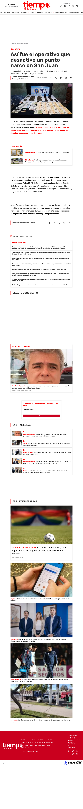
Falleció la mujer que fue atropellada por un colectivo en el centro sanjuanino (39, 269)
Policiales (48, 13)
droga (22, 236)
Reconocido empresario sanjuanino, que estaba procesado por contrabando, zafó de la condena (41, 264)
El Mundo (40, 13)
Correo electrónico (28, 409)
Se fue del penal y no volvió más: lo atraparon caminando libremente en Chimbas (40, 285)
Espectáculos (74, 13)
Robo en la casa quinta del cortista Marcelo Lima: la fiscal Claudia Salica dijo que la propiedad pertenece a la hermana (40, 274)
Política (7, 13)
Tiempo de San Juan (16, 43)
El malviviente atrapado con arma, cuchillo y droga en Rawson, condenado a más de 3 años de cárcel (41, 280)
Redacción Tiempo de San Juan (24, 76)
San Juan (15, 13)
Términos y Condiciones (27, 751)
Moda (49, 745)
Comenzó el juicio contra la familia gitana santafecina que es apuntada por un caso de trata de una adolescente (41, 253)
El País (32, 13)
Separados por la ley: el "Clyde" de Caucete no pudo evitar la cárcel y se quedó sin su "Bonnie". (40, 258)
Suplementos (25, 748)
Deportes (24, 13)
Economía (24, 740)
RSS (37, 751)
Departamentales (61, 13)
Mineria (32, 740)
